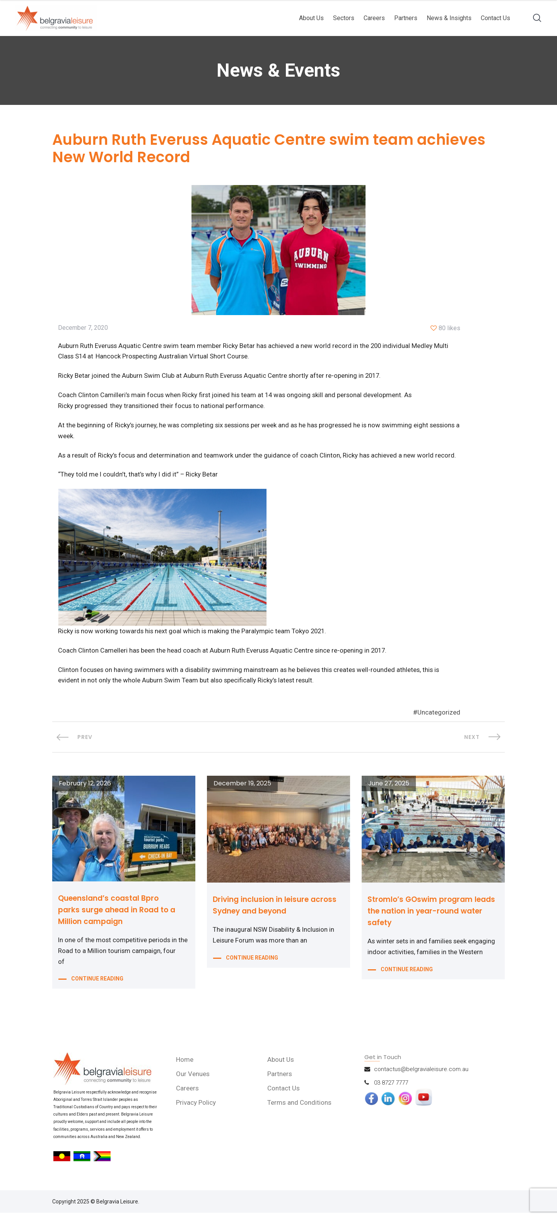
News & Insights (449, 18)
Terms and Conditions (300, 1107)
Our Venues (194, 1078)
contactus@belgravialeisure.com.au (421, 1073)
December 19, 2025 (242, 788)
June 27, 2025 (388, 788)
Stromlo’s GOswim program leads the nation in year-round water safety (428, 915)
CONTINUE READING (97, 984)
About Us (311, 18)
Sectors (343, 18)
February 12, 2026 (85, 788)
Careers (374, 18)
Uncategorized (438, 716)
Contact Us (495, 18)
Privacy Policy (197, 1107)
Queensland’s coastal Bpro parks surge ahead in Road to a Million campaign (120, 914)
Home (186, 1064)
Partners (405, 18)
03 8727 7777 (391, 1086)
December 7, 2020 (83, 329)
